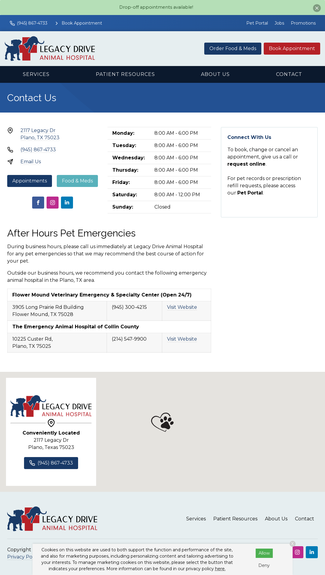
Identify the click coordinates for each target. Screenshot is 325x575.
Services (36, 74)
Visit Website (182, 307)
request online (246, 164)
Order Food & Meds (232, 48)
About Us (215, 74)
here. (220, 568)
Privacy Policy (23, 557)
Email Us (30, 161)
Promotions (303, 23)
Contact (289, 74)
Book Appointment (292, 48)
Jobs (279, 23)
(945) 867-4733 (38, 149)
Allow (264, 553)
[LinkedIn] (67, 203)
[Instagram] (53, 203)
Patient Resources (125, 74)
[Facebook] (38, 203)
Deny (264, 565)
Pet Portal (257, 23)
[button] (162, 422)
